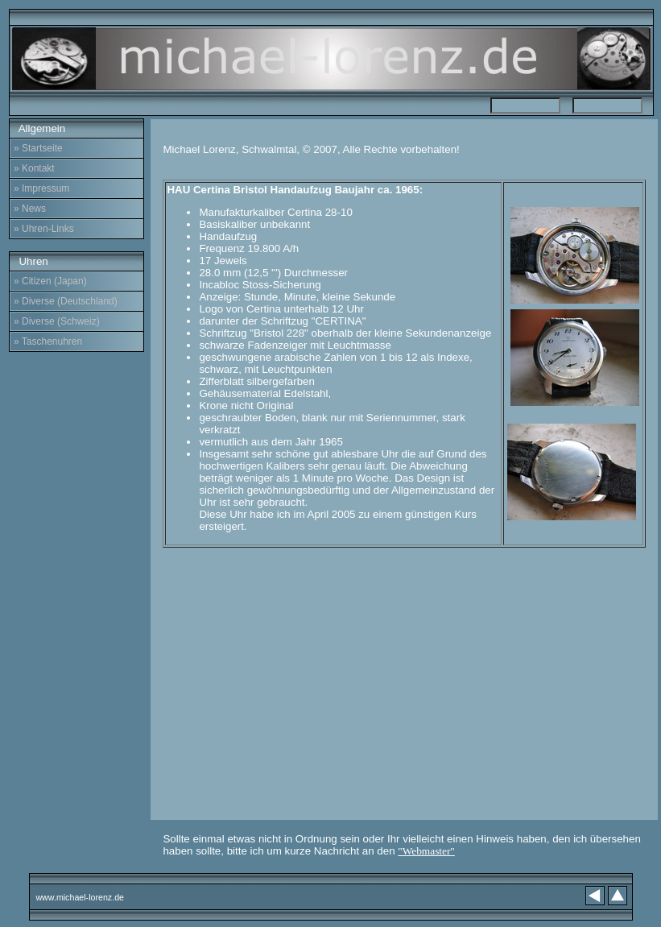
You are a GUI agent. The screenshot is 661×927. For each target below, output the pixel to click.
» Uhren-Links (44, 228)
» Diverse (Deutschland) (66, 301)
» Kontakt (34, 168)
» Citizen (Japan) (50, 281)
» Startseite (38, 148)
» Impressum (41, 188)
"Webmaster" (426, 851)
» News (30, 208)
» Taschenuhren (48, 341)
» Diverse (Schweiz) (57, 321)
